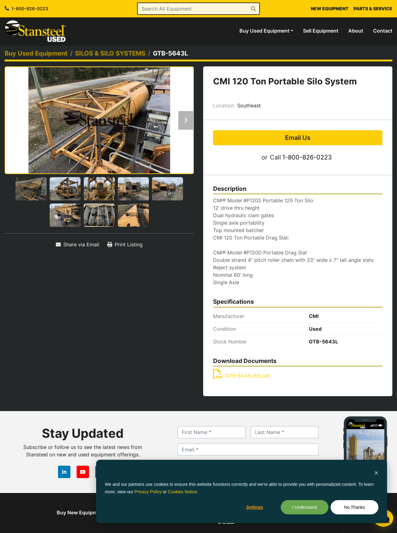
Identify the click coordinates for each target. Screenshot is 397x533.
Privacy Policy (148, 491)
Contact (382, 31)
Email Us (297, 137)
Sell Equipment (320, 31)
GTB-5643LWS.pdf (241, 376)
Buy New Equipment (81, 512)
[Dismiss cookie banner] (376, 472)
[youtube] (83, 472)
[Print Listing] (125, 244)
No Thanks (354, 507)
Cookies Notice (182, 491)
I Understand (304, 507)
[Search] (198, 8)
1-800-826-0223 (29, 8)
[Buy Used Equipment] (36, 53)
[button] (266, 30)
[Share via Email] (77, 244)
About (355, 31)
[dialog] (241, 491)
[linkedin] (64, 472)
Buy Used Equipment (264, 31)
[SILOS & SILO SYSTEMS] (110, 53)
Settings (254, 507)
